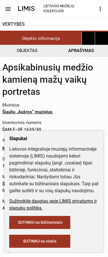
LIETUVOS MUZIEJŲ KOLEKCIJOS (58, 8)
